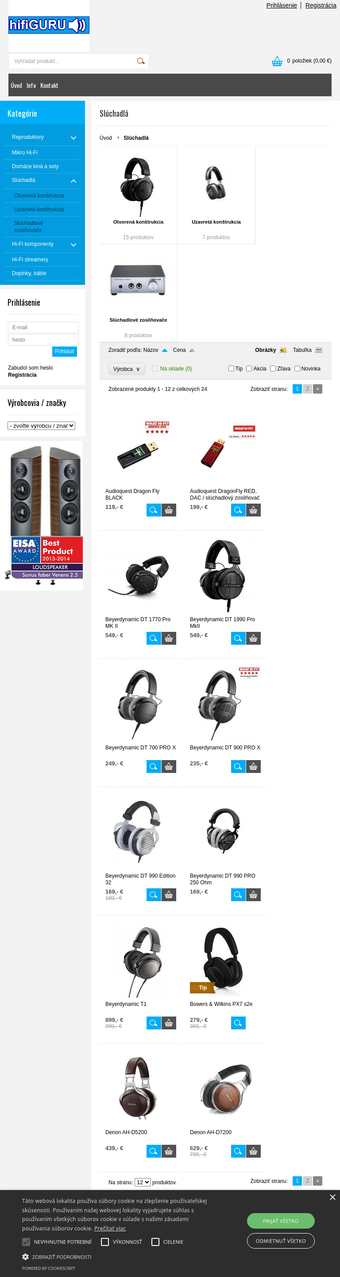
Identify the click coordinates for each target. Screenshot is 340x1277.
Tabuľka (302, 350)
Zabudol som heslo (30, 368)
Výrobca (126, 369)
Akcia (259, 369)
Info (31, 85)
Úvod (16, 85)
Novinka (311, 369)
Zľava (283, 369)
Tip (239, 369)
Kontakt (49, 85)
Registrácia (320, 5)
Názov (150, 350)
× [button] (332, 1197)
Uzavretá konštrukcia (216, 222)
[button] (118, 1256)
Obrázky (265, 350)
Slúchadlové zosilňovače (138, 320)
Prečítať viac (110, 1228)
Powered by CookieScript (48, 1268)
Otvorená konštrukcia (138, 222)
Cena (179, 350)
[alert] (170, 1233)
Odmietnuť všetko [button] (281, 1241)
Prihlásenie (282, 5)
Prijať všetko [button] (281, 1221)
